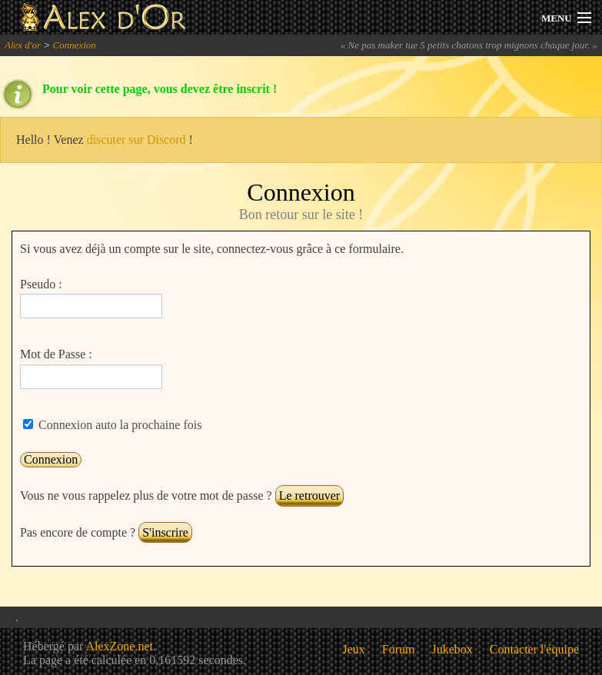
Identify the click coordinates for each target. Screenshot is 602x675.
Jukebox (452, 649)
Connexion (73, 45)
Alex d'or (23, 45)
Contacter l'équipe (534, 649)
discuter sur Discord (136, 139)
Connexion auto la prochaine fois (118, 424)
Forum (398, 649)
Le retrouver (310, 495)
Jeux (354, 649)
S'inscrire (165, 532)
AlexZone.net (119, 646)
